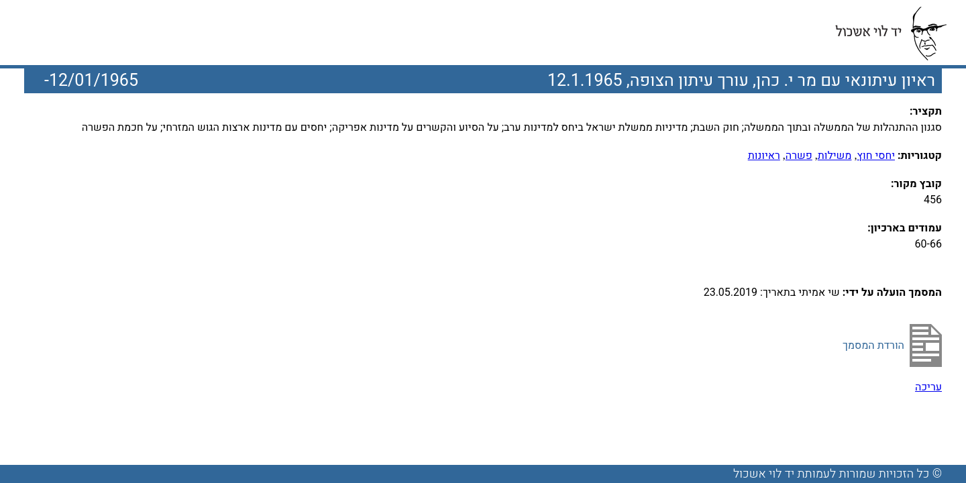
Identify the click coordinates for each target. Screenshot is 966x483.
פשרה (799, 156)
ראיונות (764, 156)
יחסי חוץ (876, 156)
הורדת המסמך (873, 345)
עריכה (928, 387)
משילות (835, 156)
